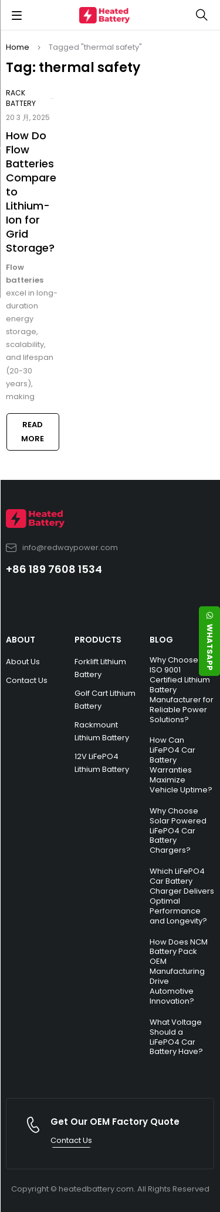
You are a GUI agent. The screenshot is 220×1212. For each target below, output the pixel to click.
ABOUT (20, 640)
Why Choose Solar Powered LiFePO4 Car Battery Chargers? (178, 830)
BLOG (161, 640)
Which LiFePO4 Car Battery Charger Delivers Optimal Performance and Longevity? (182, 896)
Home (17, 47)
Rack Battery (21, 98)
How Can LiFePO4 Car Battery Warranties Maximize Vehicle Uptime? (181, 764)
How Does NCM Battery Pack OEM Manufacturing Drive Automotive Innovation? (179, 971)
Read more (32, 431)
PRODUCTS (98, 640)
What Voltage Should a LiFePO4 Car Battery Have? (176, 1037)
